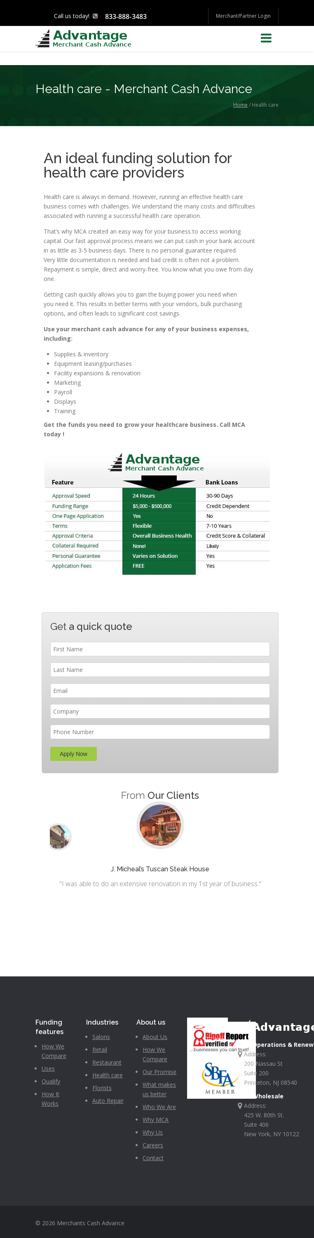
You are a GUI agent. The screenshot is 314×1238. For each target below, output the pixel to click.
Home (240, 104)
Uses (48, 1068)
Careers (153, 1145)
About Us (155, 1037)
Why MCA (156, 1119)
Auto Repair (108, 1101)
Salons (101, 1037)
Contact (153, 1158)
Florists (102, 1088)
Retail (99, 1049)
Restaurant (107, 1062)
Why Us (153, 1132)
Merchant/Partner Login (243, 15)
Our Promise (159, 1072)
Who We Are (159, 1107)
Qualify (51, 1081)
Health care (107, 1075)
